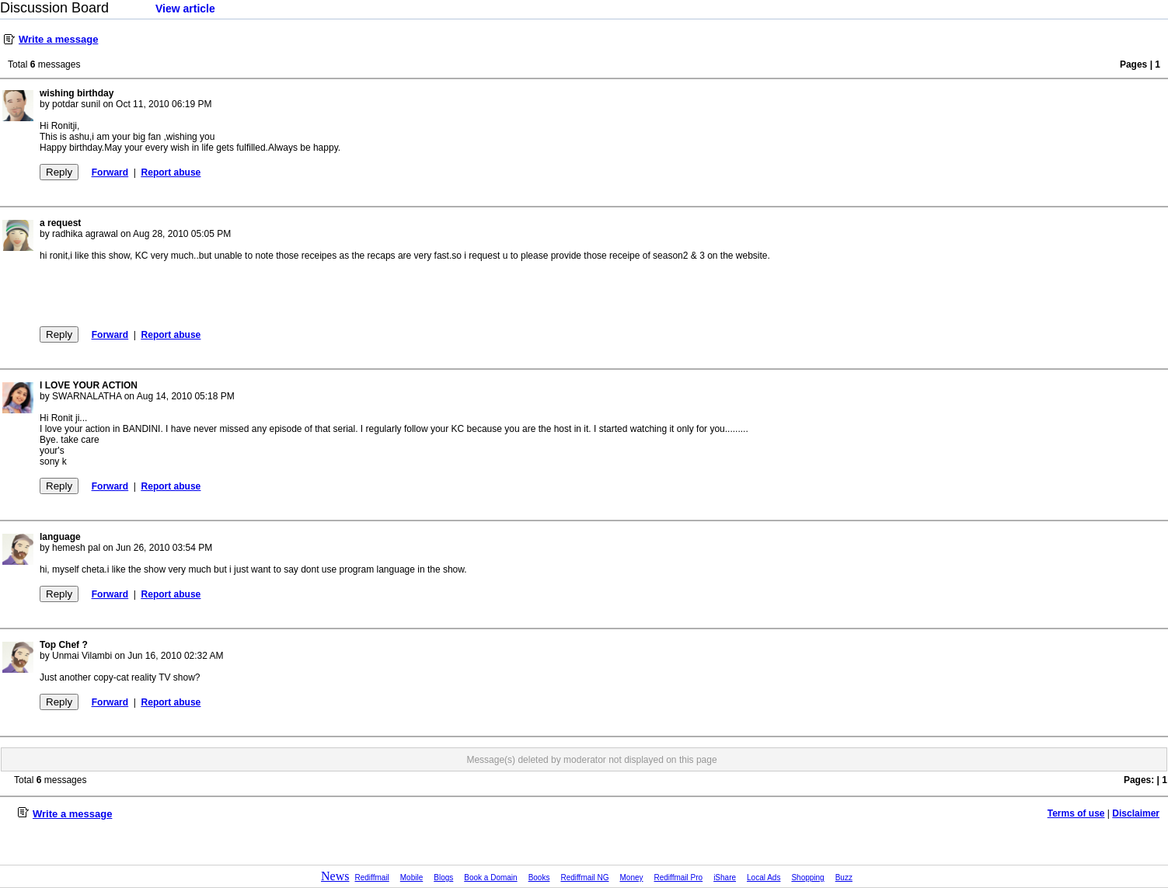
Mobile (411, 877)
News (335, 876)
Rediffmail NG (584, 877)
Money (631, 877)
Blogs (443, 877)
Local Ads (763, 877)
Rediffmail (372, 877)
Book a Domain (490, 877)
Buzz (843, 877)
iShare (724, 877)
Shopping (807, 877)
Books (539, 877)
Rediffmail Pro (678, 877)
